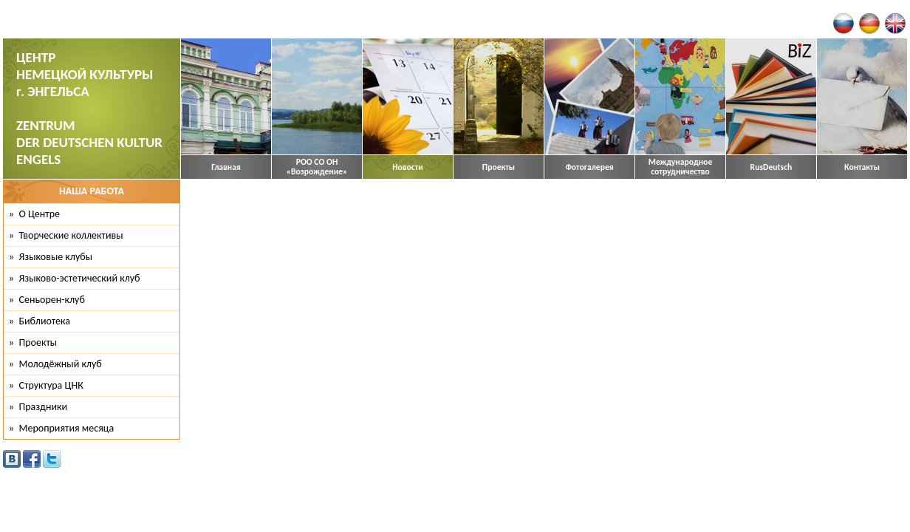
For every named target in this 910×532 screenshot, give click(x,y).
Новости (407, 167)
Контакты (862, 167)
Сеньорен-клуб (52, 299)
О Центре (39, 214)
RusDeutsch (771, 167)
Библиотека (45, 321)
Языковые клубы (56, 256)
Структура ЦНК (51, 385)
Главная (225, 167)
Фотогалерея (589, 167)
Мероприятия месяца (66, 428)
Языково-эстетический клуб (79, 278)
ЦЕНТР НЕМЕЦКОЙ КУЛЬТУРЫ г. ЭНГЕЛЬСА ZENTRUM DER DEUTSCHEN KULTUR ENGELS (89, 108)
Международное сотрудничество (681, 167)
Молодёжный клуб (60, 364)
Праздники (43, 406)
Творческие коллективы (71, 235)
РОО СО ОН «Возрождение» (317, 167)
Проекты (498, 167)
